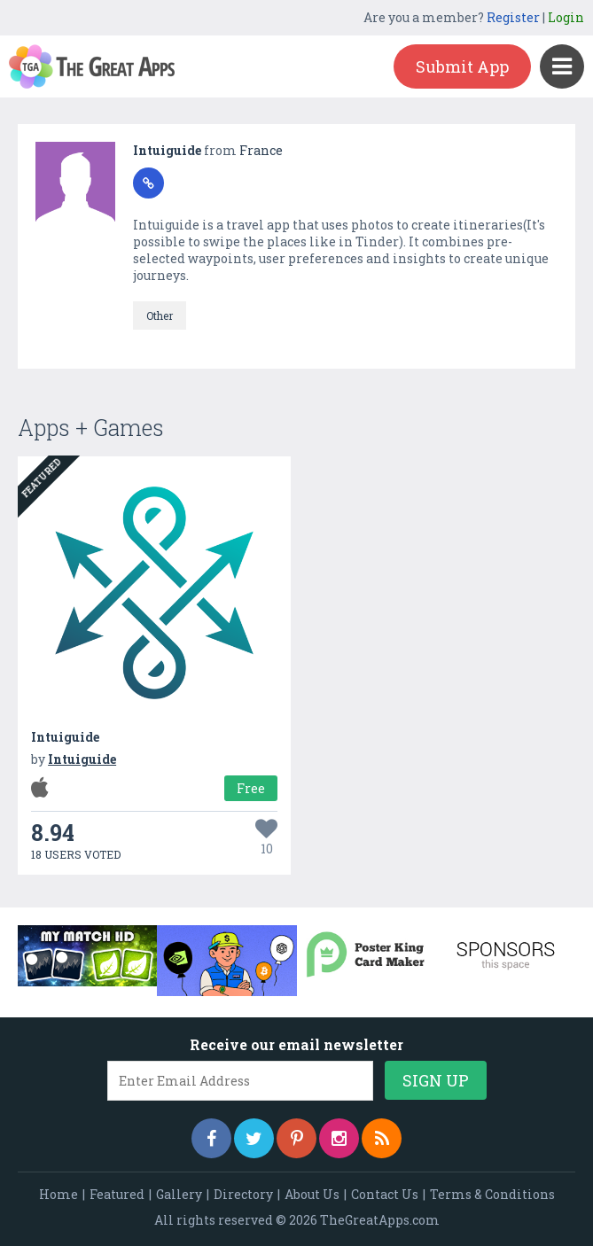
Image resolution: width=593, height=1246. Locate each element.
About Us (312, 1194)
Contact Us (384, 1194)
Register (513, 17)
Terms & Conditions (492, 1194)
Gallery (179, 1194)
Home (58, 1194)
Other (159, 315)
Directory (243, 1194)
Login (566, 17)
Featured (117, 1194)
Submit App (462, 66)
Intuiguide (168, 150)
